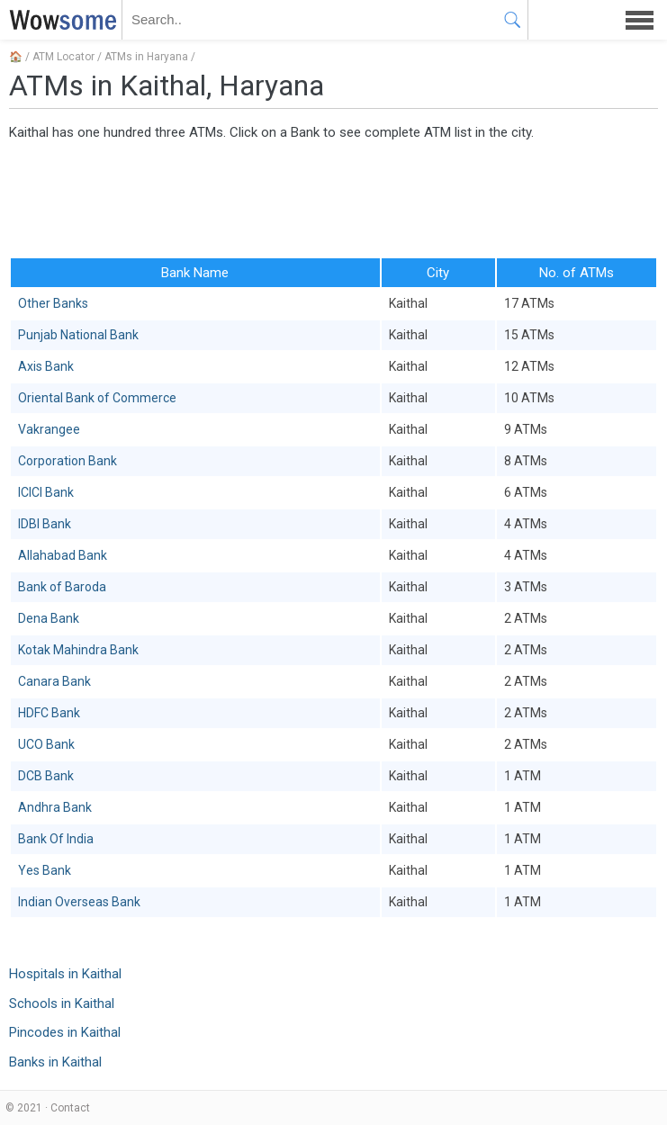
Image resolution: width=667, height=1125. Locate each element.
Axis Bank (46, 366)
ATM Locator (63, 56)
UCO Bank (46, 744)
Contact (70, 1108)
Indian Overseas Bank (79, 902)
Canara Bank (54, 681)
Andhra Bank (55, 807)
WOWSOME (59, 19)
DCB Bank (46, 776)
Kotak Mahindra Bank (78, 650)
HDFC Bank (49, 713)
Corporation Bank (67, 461)
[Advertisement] (333, 198)
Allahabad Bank (62, 555)
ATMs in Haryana (146, 56)
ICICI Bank (46, 492)
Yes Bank (44, 870)
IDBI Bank (44, 524)
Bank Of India (56, 839)
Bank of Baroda (62, 587)
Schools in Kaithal (61, 1003)
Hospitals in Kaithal (65, 974)
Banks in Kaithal (55, 1062)
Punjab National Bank (78, 335)
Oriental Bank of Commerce (97, 398)
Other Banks (53, 303)
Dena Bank (48, 618)
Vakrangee (49, 429)
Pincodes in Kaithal (65, 1032)
